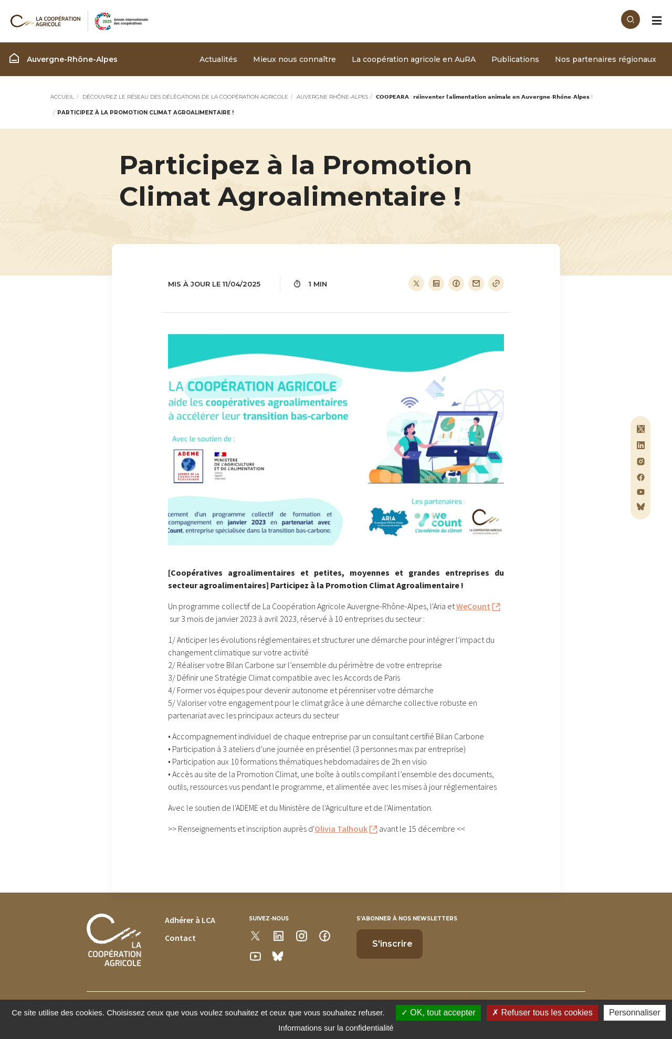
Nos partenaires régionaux (605, 59)
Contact (180, 937)
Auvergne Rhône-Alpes (332, 96)
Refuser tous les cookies (542, 1012)
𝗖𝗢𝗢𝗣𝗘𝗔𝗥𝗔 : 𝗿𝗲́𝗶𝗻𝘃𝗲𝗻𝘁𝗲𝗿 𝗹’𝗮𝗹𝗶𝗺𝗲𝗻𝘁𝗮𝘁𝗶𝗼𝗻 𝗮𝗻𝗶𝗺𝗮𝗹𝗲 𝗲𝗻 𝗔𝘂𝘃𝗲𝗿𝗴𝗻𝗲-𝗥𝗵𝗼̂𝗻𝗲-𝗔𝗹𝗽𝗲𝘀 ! (484, 96)
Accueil (62, 96)
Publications (515, 59)
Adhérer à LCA (190, 920)
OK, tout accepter (438, 1012)
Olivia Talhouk (341, 828)
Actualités (218, 59)
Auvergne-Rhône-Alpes (63, 58)
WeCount (473, 606)
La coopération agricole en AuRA (414, 59)
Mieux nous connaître (294, 59)
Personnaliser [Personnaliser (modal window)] (634, 1012)
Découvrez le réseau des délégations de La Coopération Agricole (185, 96)
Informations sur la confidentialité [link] (335, 1027)
